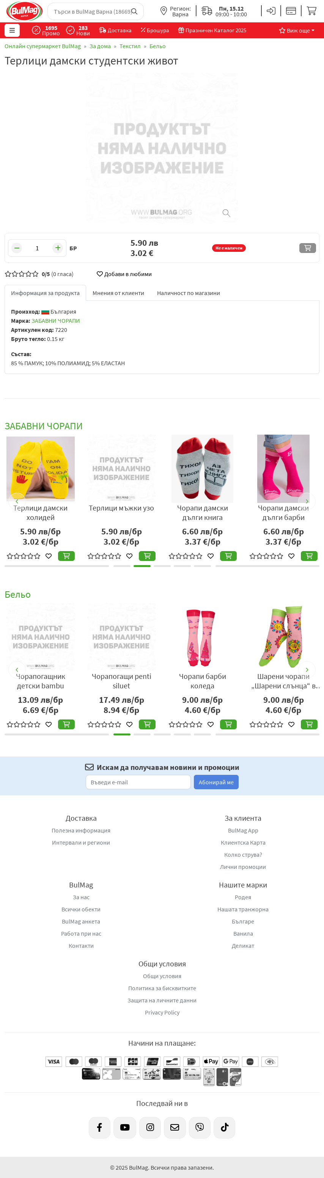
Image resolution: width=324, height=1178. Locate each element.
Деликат (243, 945)
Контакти (81, 945)
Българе (243, 921)
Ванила (243, 933)
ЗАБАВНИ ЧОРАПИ (55, 320)
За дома (100, 46)
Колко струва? (243, 854)
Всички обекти (81, 909)
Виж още (294, 30)
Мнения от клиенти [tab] (118, 293)
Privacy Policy (162, 1012)
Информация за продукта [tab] (45, 293)
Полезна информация (81, 830)
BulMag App (243, 830)
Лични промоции (243, 866)
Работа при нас (81, 933)
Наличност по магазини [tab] (188, 293)
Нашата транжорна (243, 909)
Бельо (157, 46)
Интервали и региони (81, 842)
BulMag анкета (81, 921)
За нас (81, 897)
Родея (243, 897)
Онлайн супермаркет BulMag (43, 46)
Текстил (130, 46)
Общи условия (162, 976)
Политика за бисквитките (162, 988)
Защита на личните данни (162, 1000)
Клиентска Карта (243, 842)
